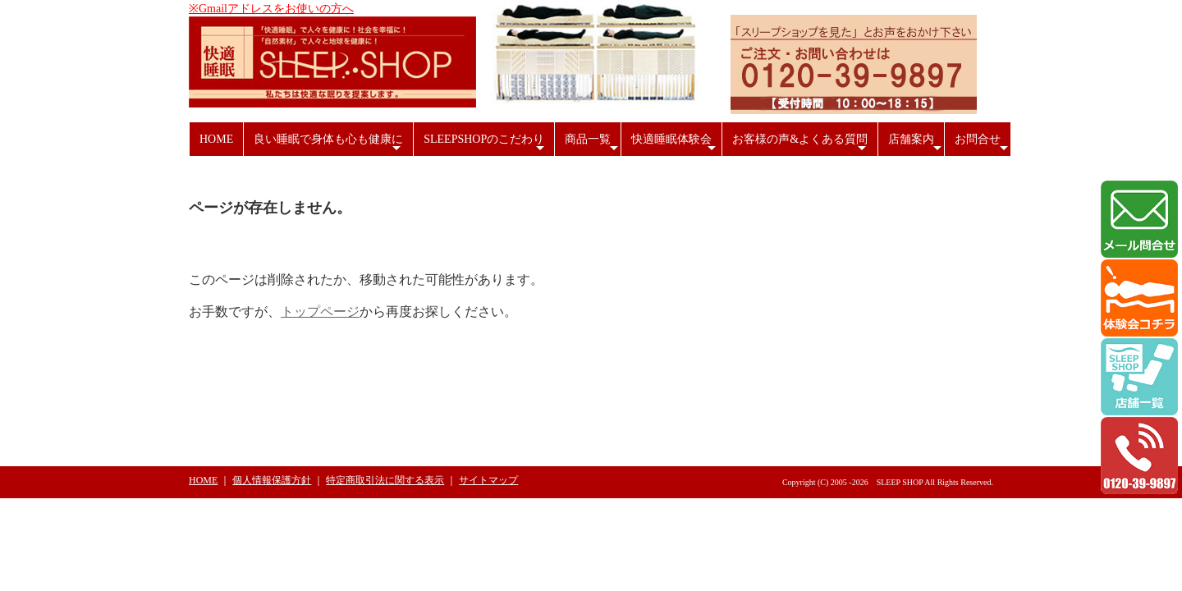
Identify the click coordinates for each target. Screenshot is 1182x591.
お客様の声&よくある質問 (801, 144)
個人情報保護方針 (271, 480)
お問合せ (983, 144)
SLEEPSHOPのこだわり (486, 144)
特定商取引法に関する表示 (385, 480)
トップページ (320, 311)
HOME (216, 139)
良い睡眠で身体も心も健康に (329, 144)
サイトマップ (488, 480)
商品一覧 (593, 144)
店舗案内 (916, 144)
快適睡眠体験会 (675, 144)
